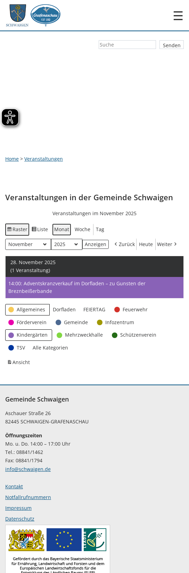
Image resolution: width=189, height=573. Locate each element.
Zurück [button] (124, 216)
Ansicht (19, 335)
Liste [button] (40, 203)
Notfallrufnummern (28, 469)
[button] (27, 282)
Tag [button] (100, 202)
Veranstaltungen (43, 131)
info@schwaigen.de (28, 441)
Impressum (18, 480)
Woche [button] (82, 202)
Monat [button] (61, 202)
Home (12, 131)
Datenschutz (19, 491)
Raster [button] (17, 203)
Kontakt (14, 459)
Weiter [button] (167, 216)
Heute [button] (146, 216)
